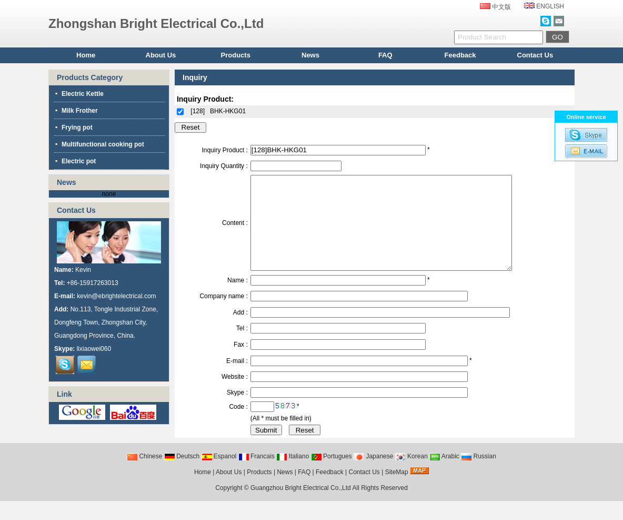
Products (235, 55)
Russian (478, 475)
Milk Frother (76, 110)
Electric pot (75, 161)
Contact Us (535, 55)
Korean (411, 475)
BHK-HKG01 (228, 111)
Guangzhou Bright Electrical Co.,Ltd (300, 507)
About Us (161, 55)
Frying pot (73, 127)
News (310, 55)
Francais (256, 475)
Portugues (331, 475)
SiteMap (396, 491)
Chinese (144, 475)
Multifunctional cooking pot (99, 144)
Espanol (219, 475)
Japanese (373, 475)
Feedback (460, 55)
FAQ (385, 55)
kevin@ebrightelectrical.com (116, 296)
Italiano (292, 475)
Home (85, 55)
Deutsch (181, 475)
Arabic (444, 475)
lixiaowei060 (94, 348)
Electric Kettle (79, 93)
